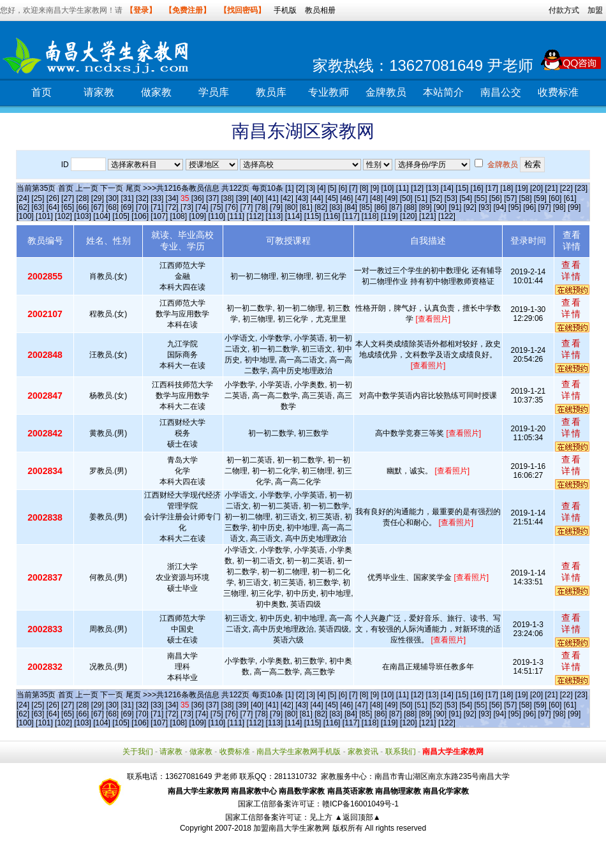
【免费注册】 (188, 10)
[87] (395, 207)
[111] (236, 216)
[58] (525, 198)
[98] (559, 207)
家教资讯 (363, 751)
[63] (37, 207)
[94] (500, 207)
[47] (361, 198)
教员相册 (320, 10)
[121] (427, 216)
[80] (291, 207)
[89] (425, 207)
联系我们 (400, 751)
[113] (274, 216)
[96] (529, 207)
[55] (480, 198)
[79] (276, 207)
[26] (53, 198)
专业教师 (328, 92)
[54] (465, 198)
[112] (255, 216)
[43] (301, 198)
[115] (312, 216)
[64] (53, 207)
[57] (510, 198)
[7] (353, 188)
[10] (387, 188)
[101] (44, 216)
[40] (257, 198)
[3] (311, 188)
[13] (431, 188)
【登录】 (141, 10)
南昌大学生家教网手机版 (298, 751)
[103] (82, 216)
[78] (261, 207)
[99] (574, 207)
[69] (127, 207)
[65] (67, 207)
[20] (536, 188)
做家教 (156, 92)
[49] (391, 198)
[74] (201, 207)
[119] (389, 216)
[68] (112, 207)
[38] (227, 198)
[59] (540, 198)
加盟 (595, 10)
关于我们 (137, 751)
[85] (365, 207)
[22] (566, 188)
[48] (376, 198)
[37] (212, 198)
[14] (447, 188)
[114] (293, 216)
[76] (231, 207)
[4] (321, 188)
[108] (178, 216)
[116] (332, 216)
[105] (120, 216)
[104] (101, 216)
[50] (406, 198)
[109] (197, 216)
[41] (271, 198)
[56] (495, 198)
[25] (37, 198)
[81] (306, 207)
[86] (380, 207)
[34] (172, 198)
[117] (351, 216)
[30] (112, 198)
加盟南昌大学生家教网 (291, 828)
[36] (197, 198)
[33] (157, 198)
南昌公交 (500, 92)
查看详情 (571, 270)
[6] (343, 188)
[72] (172, 207)
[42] (287, 198)
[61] (570, 198)
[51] (421, 198)
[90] (440, 207)
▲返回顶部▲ (358, 817)
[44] (317, 198)
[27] (67, 198)
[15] (461, 188)
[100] (25, 216)
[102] (63, 216)
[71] (157, 207)
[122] (446, 216)
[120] (408, 216)
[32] (142, 198)
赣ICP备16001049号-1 (360, 803)
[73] (187, 207)
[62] (23, 207)
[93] (484, 207)
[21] (551, 188)
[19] (521, 188)
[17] (491, 188)
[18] (506, 188)
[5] (332, 188)
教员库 (271, 92)
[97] (544, 207)
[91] (454, 207)
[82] (320, 207)
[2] (300, 188)
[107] (159, 216)
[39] (242, 198)
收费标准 (558, 92)
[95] (514, 207)
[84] (350, 207)
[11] (402, 188)
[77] (246, 207)
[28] (82, 198)
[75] (217, 207)
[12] (417, 188)
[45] (331, 198)
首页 (41, 92)
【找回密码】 (242, 10)
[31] (127, 198)
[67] (97, 207)
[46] (346, 198)
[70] (142, 207)
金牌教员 (386, 92)
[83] (336, 207)
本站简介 (443, 92)
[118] (370, 216)
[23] (581, 188)
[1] (289, 188)
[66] (82, 207)
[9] (375, 188)
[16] (477, 188)
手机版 (285, 10)
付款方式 (564, 10)
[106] (140, 216)
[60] (555, 198)
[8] (364, 188)
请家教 (99, 92)
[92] (470, 207)
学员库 (213, 92)
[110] (216, 216)
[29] (97, 198)
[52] (435, 198)
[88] (410, 207)
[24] (23, 198)
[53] (451, 198)
